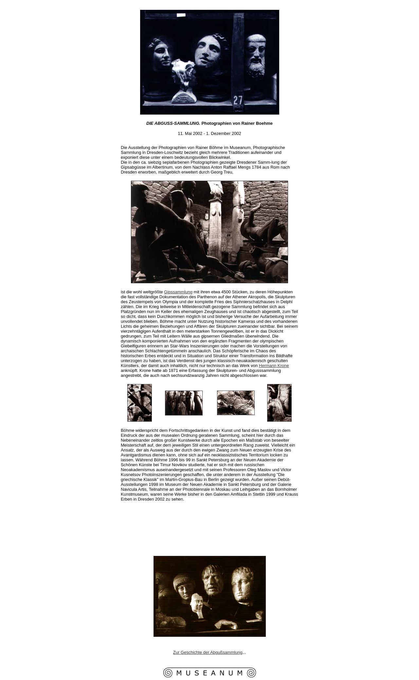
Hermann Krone (274, 365)
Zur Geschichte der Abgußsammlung (208, 652)
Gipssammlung (178, 291)
